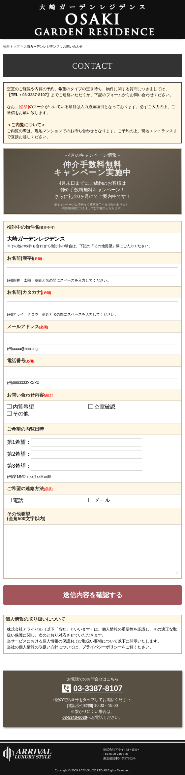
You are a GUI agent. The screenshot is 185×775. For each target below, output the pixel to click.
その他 (21, 413)
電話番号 (20, 360)
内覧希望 (23, 406)
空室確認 (104, 406)
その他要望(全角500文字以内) (26, 516)
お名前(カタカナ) (29, 292)
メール (102, 500)
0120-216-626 (118, 754)
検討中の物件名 (30, 227)
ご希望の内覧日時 (25, 429)
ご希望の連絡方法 (29, 488)
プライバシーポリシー (102, 647)
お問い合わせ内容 (29, 395)
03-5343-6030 (74, 717)
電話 (18, 500)
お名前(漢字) (24, 258)
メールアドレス (27, 326)
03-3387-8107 (34, 95)
